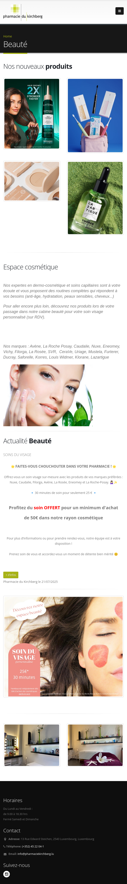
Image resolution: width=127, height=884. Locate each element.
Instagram (6, 874)
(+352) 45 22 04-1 (33, 846)
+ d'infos (11, 575)
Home (7, 36)
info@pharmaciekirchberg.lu (36, 854)
